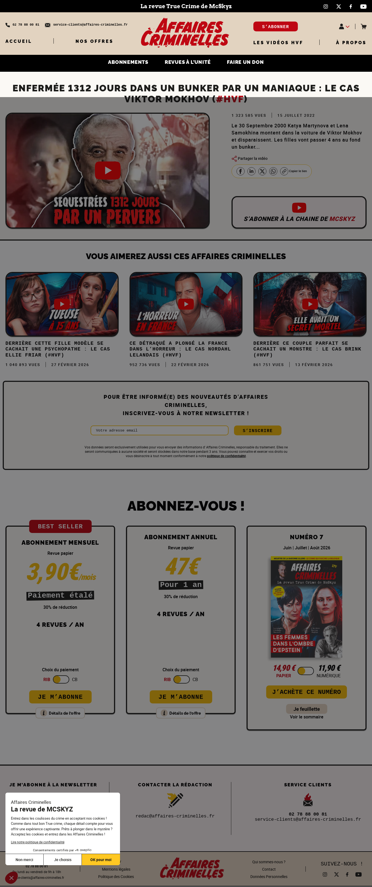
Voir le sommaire (306, 718)
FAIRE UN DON (250, 62)
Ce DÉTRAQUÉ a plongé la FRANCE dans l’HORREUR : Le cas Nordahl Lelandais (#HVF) (180, 349)
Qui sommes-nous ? (269, 862)
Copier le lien (296, 171)
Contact (269, 869)
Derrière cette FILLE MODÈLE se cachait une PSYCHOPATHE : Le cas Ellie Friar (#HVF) (57, 349)
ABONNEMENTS (123, 62)
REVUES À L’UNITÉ (188, 62)
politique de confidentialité (226, 456)
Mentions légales (116, 869)
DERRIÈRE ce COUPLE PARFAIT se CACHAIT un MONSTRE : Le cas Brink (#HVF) (307, 349)
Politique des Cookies (116, 877)
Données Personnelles (268, 877)
